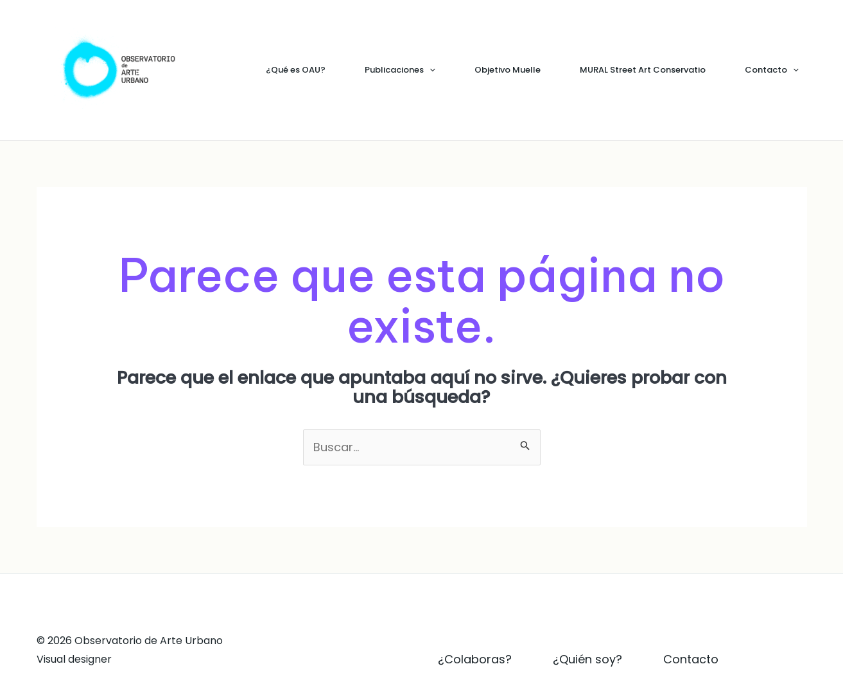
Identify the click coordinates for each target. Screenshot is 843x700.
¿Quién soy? (587, 659)
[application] (429, 70)
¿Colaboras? (475, 659)
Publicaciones (400, 70)
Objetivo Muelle (507, 70)
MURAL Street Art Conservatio (643, 70)
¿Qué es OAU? (296, 70)
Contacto (772, 70)
